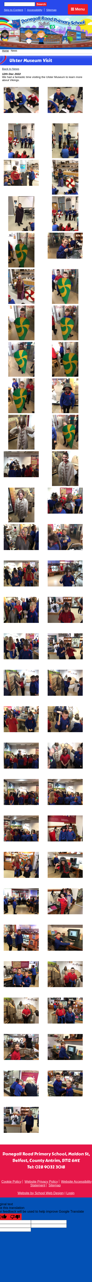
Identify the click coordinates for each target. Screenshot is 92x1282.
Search (41, 4)
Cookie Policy (11, 1181)
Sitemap (51, 9)
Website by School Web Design (41, 1193)
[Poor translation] (15, 1216)
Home (5, 50)
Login (70, 1193)
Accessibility (34, 9)
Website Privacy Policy (41, 1181)
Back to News (10, 68)
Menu (78, 9)
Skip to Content (13, 9)
